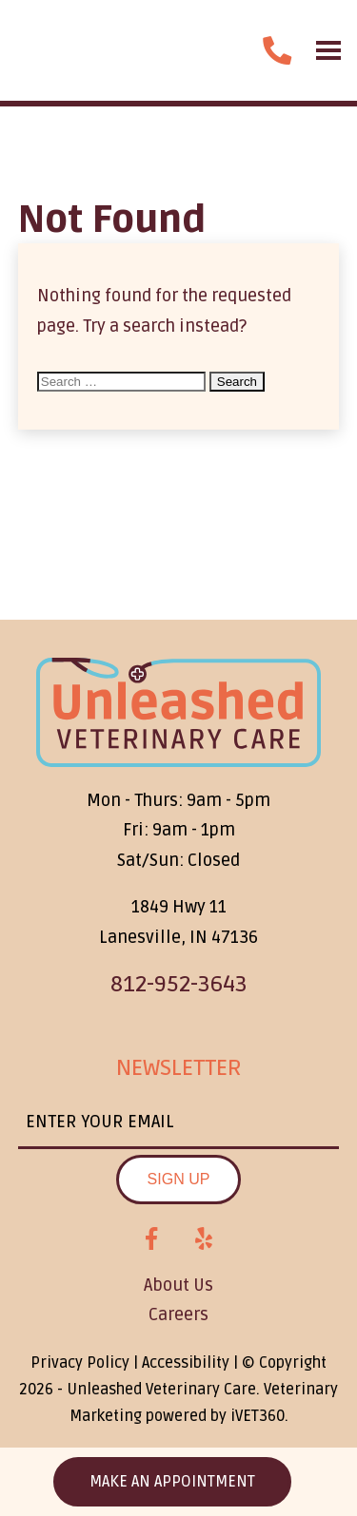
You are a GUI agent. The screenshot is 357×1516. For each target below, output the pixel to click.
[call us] (277, 50)
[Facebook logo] (151, 1239)
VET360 (257, 1416)
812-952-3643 (179, 984)
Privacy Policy (79, 1362)
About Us (178, 1285)
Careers (178, 1314)
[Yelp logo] (203, 1239)
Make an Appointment (172, 1481)
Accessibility (185, 1362)
